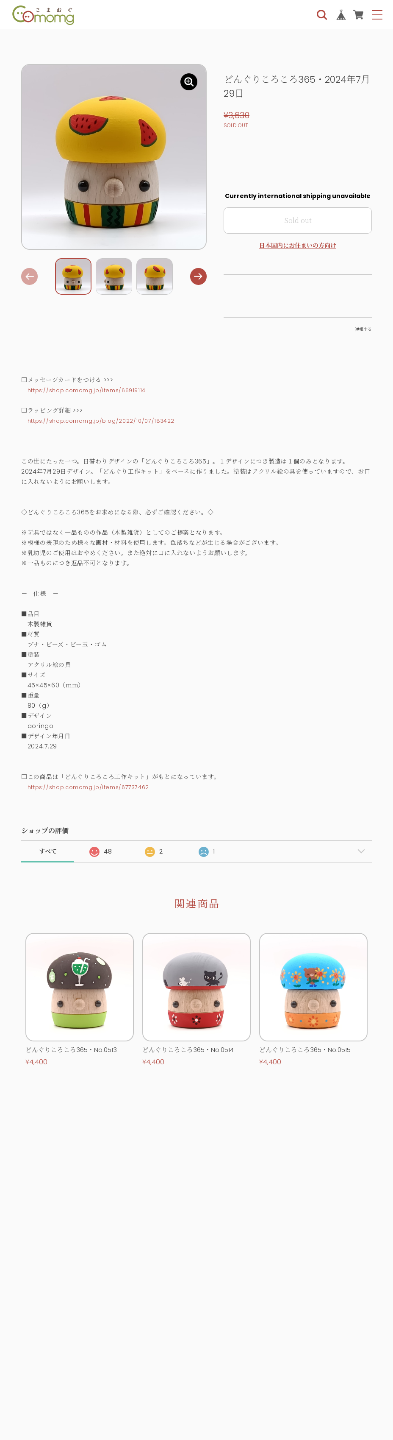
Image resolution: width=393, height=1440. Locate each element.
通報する (363, 329)
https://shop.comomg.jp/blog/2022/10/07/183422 (108, 420)
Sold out (298, 220)
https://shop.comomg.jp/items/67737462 (95, 787)
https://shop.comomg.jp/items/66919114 (94, 390)
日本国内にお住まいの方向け (297, 245)
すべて (48, 851)
